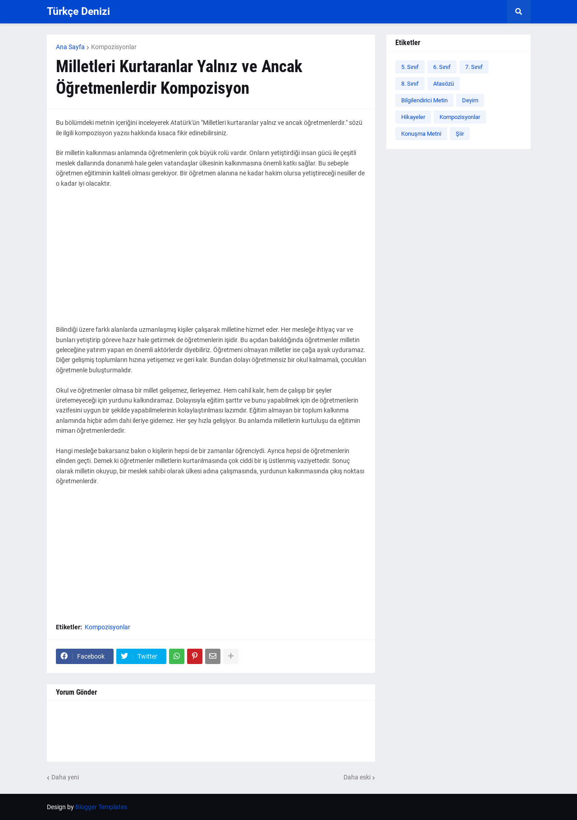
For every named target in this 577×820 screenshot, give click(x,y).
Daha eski (357, 777)
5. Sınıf (410, 67)
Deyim (470, 100)
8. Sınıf (410, 83)
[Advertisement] (211, 261)
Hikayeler (413, 117)
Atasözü (443, 83)
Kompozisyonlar (114, 47)
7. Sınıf (474, 67)
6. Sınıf (442, 67)
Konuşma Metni (421, 133)
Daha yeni (65, 777)
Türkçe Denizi (78, 11)
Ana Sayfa (70, 47)
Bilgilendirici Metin (424, 100)
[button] (519, 11)
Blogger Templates (101, 807)
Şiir (460, 133)
